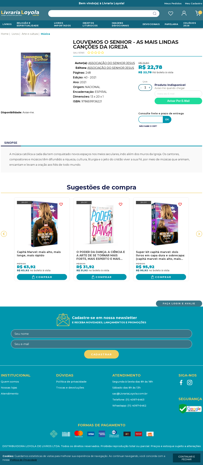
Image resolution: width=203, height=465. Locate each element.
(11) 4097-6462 (136, 405)
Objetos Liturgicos (90, 24)
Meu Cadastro (193, 3)
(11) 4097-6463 (135, 399)
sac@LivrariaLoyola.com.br (130, 393)
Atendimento (9, 393)
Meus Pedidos (173, 3)
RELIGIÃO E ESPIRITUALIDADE (28, 24)
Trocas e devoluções (70, 387)
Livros (7, 24)
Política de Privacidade (23, 459)
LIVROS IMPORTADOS (62, 24)
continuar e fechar (186, 458)
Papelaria (171, 24)
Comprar (44, 277)
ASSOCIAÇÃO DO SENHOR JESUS (111, 63)
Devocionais (151, 24)
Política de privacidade (71, 381)
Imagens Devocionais (120, 24)
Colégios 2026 (189, 24)
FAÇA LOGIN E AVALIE (179, 303)
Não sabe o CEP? (148, 126)
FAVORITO (61, 204)
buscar (155, 13)
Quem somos (10, 381)
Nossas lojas (9, 387)
